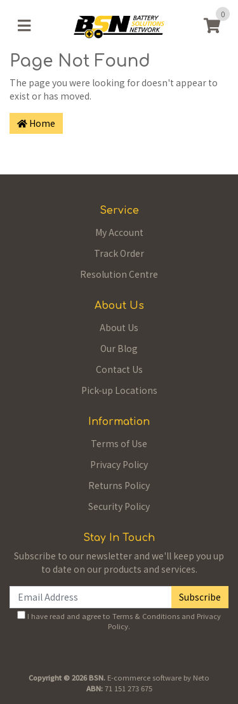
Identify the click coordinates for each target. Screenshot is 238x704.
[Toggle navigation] (24, 25)
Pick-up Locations (119, 390)
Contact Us (119, 369)
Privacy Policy (119, 464)
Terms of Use (119, 443)
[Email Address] (91, 597)
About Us (119, 327)
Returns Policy (119, 485)
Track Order (119, 253)
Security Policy (119, 506)
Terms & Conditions (146, 616)
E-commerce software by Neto (158, 677)
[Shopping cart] (211, 25)
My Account (119, 232)
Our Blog (119, 348)
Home (36, 123)
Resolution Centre (119, 274)
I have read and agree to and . (119, 621)
